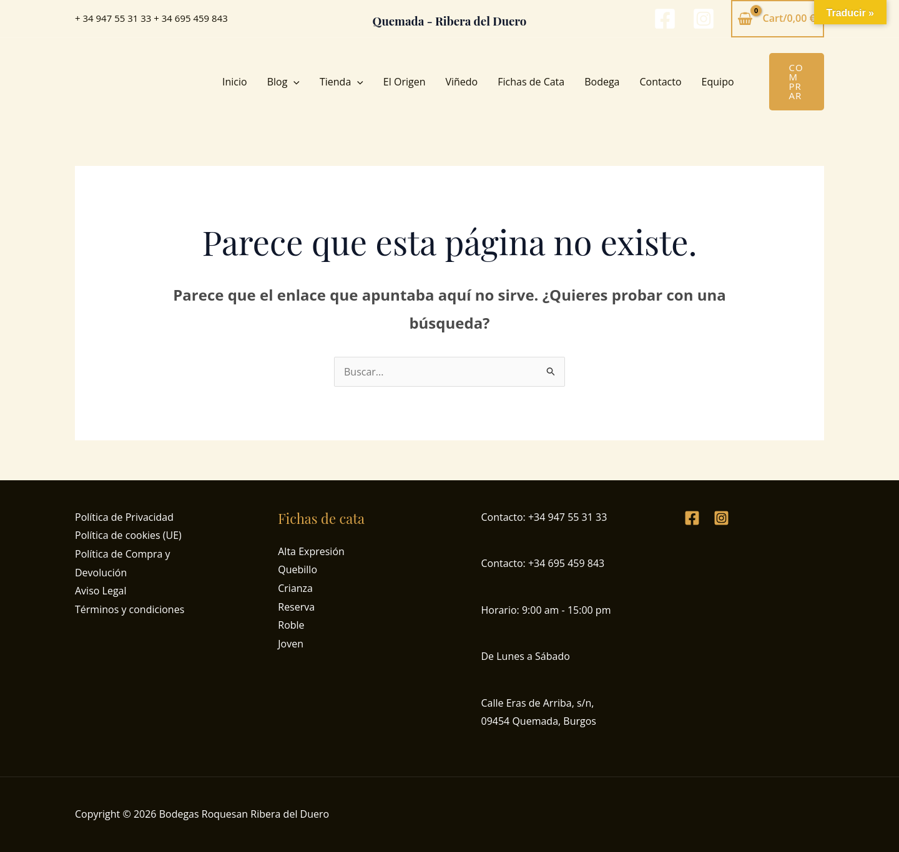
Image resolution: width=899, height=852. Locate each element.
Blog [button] (283, 82)
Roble (291, 625)
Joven (290, 644)
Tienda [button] (341, 82)
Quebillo (297, 569)
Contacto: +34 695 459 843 (543, 563)
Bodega (601, 82)
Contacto (661, 82)
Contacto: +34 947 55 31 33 (544, 517)
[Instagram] (704, 19)
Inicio (234, 82)
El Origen (404, 82)
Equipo (718, 82)
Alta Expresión (311, 551)
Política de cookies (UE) (128, 535)
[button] (293, 82)
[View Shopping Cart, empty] (777, 18)
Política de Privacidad (124, 517)
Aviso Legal (101, 591)
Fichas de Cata (531, 82)
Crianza (295, 588)
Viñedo (461, 82)
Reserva (296, 607)
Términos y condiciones (129, 609)
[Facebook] (665, 19)
